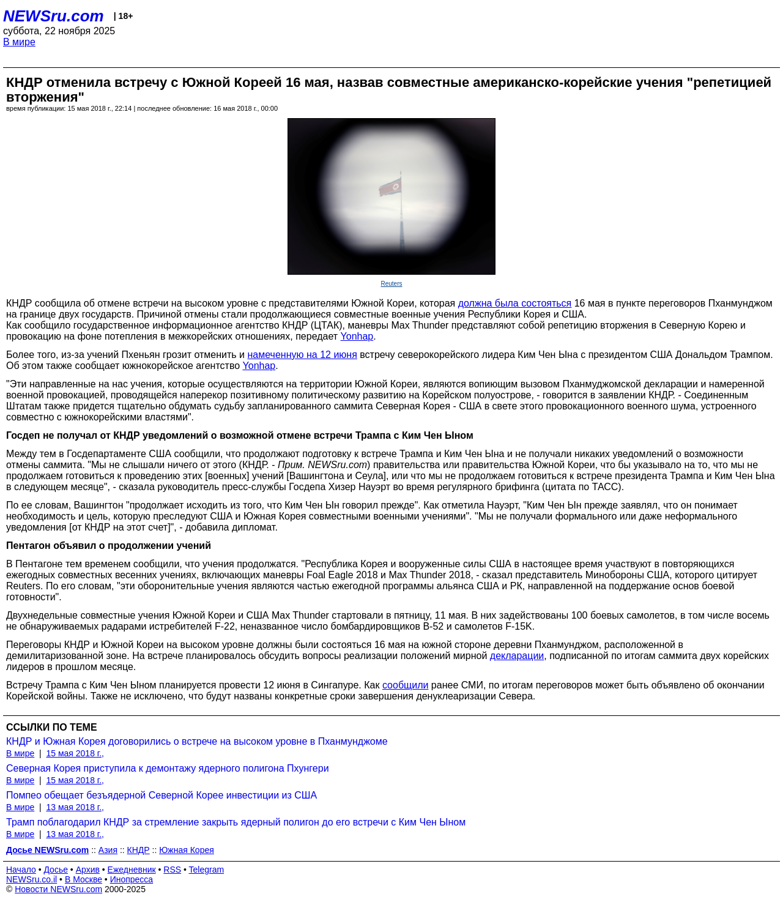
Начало (21, 869)
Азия (107, 850)
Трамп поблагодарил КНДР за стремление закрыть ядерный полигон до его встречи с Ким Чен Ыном (236, 822)
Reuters (391, 283)
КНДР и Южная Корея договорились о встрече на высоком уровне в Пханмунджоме (197, 741)
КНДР (138, 850)
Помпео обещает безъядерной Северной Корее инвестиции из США (161, 795)
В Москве (83, 879)
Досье (55, 869)
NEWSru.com (53, 16)
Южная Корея (186, 850)
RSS (172, 869)
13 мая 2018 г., (75, 807)
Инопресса (132, 879)
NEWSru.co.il (31, 879)
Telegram (207, 869)
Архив (88, 869)
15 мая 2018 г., (75, 753)
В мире (19, 42)
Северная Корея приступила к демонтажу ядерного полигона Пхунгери (167, 768)
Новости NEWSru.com (58, 889)
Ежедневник (132, 869)
